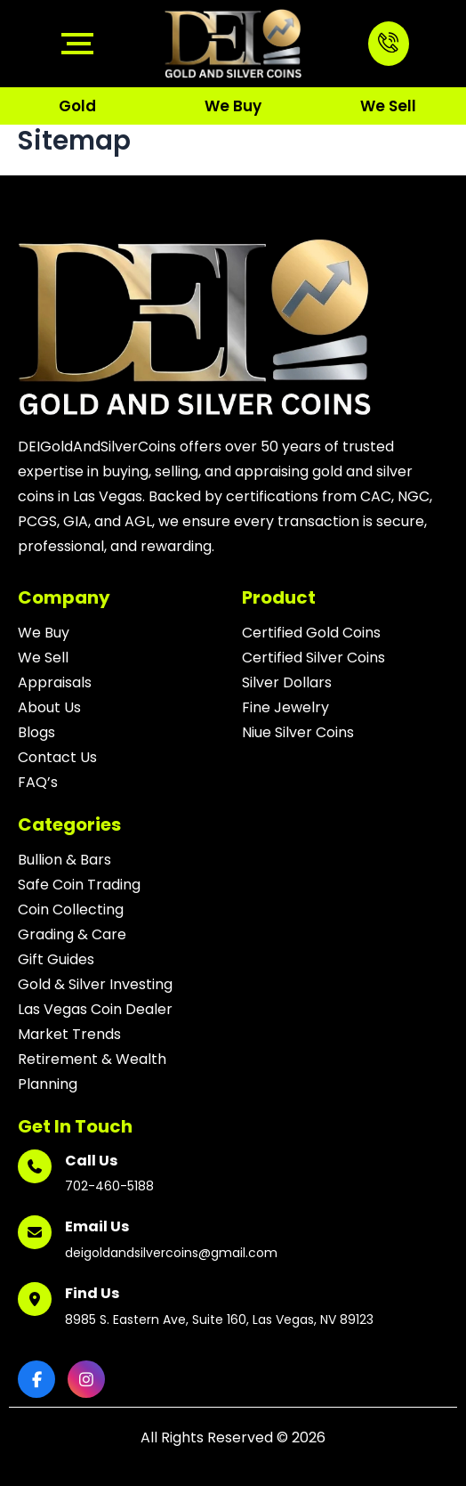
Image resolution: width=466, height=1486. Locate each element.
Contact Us (57, 757)
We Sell (388, 106)
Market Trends (69, 1034)
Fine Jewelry (285, 707)
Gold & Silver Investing (95, 984)
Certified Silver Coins (313, 657)
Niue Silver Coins (298, 732)
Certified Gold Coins (311, 632)
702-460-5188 (109, 1186)
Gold (77, 106)
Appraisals (55, 682)
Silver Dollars (287, 682)
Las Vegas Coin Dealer (95, 1009)
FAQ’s (38, 782)
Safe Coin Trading (79, 884)
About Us (49, 707)
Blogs (36, 732)
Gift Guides (56, 959)
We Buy (233, 106)
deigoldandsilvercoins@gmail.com (171, 1253)
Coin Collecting (71, 909)
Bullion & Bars (64, 859)
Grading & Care (72, 934)
